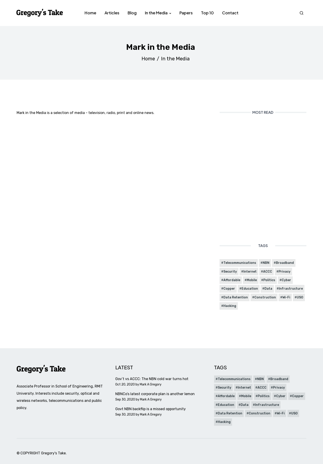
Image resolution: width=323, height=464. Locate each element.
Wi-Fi (286, 297)
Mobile (252, 280)
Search (302, 12)
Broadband (285, 263)
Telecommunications (239, 263)
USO (300, 297)
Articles (112, 12)
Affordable (231, 280)
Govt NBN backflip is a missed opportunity (150, 409)
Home (90, 12)
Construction (265, 297)
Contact (230, 12)
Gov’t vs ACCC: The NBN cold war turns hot (151, 379)
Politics (269, 280)
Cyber (286, 280)
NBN (266, 263)
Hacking (229, 306)
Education (250, 289)
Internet (250, 272)
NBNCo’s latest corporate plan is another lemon (155, 394)
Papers (186, 12)
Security (230, 272)
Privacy (284, 272)
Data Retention (235, 297)
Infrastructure (291, 289)
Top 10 (207, 12)
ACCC (267, 272)
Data (268, 289)
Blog (132, 12)
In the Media (156, 12)
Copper (229, 289)
